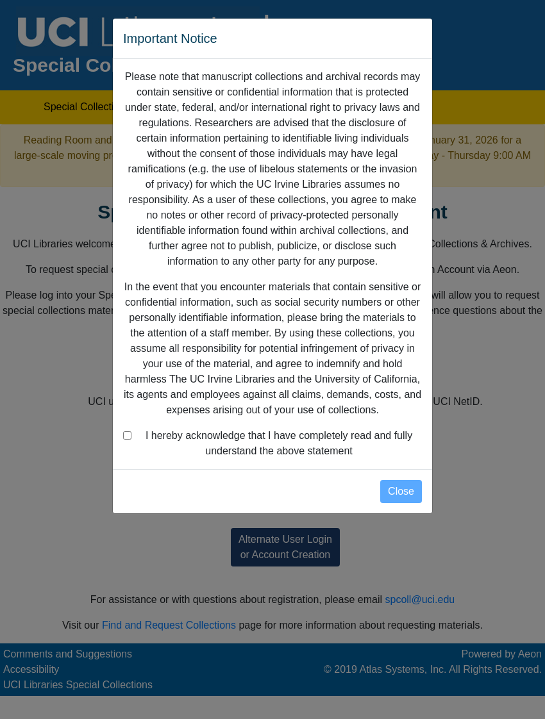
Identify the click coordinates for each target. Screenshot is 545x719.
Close (401, 491)
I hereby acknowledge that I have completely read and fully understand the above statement (279, 443)
